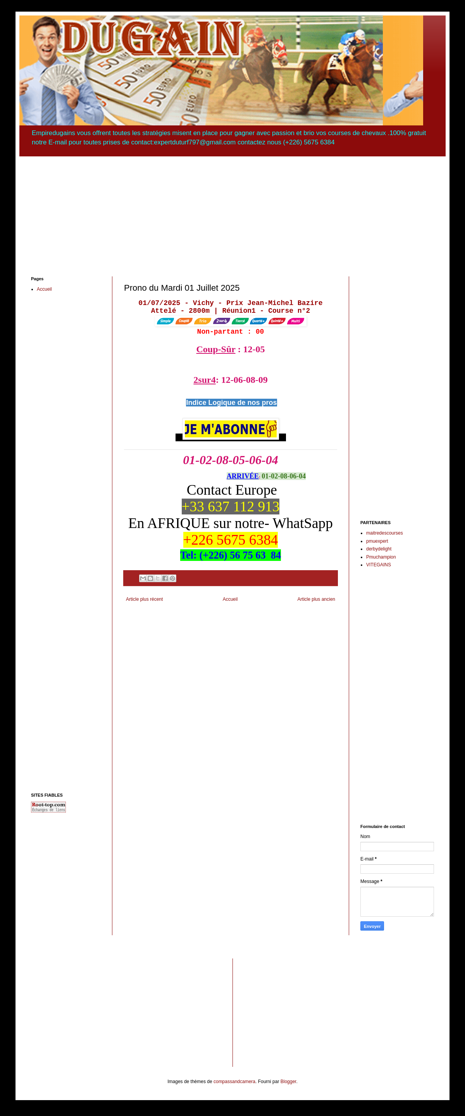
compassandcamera (234, 1081)
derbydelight (378, 549)
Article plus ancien (316, 599)
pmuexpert (377, 541)
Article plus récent (144, 599)
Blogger (288, 1081)
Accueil (230, 599)
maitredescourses (384, 533)
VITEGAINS (378, 564)
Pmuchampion (381, 557)
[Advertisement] (232, 210)
